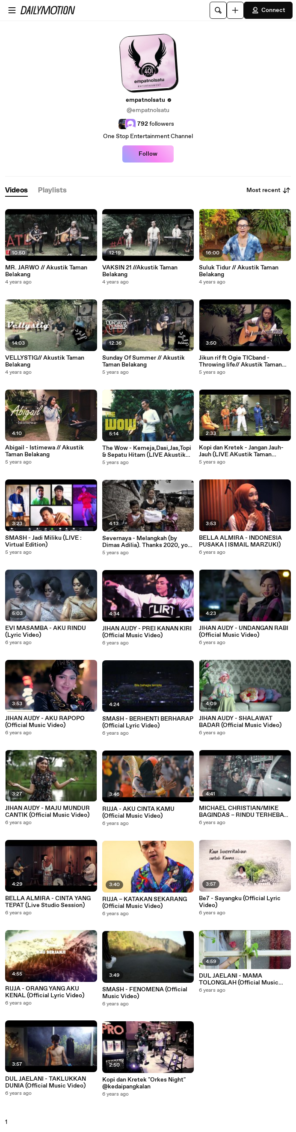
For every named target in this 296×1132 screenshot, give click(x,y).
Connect (268, 10)
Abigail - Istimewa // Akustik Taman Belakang (44, 451)
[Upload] (235, 10)
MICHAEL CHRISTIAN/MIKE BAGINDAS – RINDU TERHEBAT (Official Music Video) (243, 812)
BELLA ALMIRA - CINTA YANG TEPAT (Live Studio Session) (48, 902)
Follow (148, 154)
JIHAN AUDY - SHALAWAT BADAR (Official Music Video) (240, 722)
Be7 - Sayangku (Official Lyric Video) (240, 902)
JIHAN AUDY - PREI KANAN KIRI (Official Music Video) (147, 632)
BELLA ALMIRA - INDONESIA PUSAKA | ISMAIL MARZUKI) (240, 541)
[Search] (218, 10)
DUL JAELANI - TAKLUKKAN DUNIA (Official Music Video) (45, 1082)
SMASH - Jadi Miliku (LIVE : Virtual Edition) (43, 541)
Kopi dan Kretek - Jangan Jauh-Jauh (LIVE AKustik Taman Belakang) (241, 451)
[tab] (16, 190)
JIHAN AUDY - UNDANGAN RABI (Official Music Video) (243, 631)
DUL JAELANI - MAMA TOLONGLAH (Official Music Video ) (238, 979)
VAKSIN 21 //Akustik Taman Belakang (140, 271)
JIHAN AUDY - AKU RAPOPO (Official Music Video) (45, 722)
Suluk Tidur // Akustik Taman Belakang (238, 271)
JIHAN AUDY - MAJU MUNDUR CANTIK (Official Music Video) (47, 812)
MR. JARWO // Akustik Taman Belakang (46, 271)
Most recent (268, 190)
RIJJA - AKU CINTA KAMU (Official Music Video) (138, 812)
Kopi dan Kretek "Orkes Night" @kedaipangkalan (144, 1083)
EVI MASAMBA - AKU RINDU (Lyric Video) (45, 631)
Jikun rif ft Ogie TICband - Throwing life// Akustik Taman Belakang (240, 361)
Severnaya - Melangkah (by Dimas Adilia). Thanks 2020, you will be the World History (146, 542)
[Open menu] (12, 10)
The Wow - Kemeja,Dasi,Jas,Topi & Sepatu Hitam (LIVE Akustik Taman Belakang (146, 451)
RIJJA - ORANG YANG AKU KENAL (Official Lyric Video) (44, 992)
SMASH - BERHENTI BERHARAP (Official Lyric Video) (147, 722)
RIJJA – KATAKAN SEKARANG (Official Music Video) (144, 903)
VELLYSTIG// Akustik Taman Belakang (44, 361)
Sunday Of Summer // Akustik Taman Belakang (143, 361)
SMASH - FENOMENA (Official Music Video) (144, 993)
